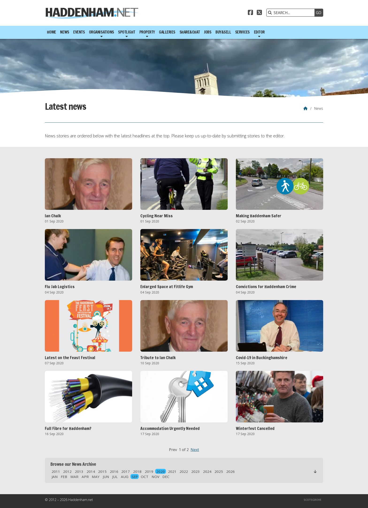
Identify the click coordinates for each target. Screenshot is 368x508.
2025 (219, 471)
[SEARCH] (291, 12)
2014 (91, 471)
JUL (115, 476)
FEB (64, 476)
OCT (144, 476)
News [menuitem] (64, 32)
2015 (102, 471)
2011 (56, 471)
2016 (114, 471)
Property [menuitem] (147, 32)
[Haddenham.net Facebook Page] (250, 13)
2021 (172, 471)
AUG (124, 476)
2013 (79, 471)
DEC (165, 476)
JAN (55, 476)
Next (195, 449)
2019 (149, 471)
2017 (125, 471)
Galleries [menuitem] (167, 32)
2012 (67, 471)
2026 (230, 471)
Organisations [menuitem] (101, 32)
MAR (74, 476)
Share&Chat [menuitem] (190, 32)
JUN (106, 476)
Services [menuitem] (242, 32)
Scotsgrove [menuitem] (312, 499)
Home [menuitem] (51, 32)
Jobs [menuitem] (207, 32)
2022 (184, 471)
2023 (195, 471)
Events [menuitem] (79, 32)
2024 (207, 471)
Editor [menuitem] (259, 32)
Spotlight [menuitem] (126, 32)
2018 (137, 471)
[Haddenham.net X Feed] (259, 13)
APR (85, 476)
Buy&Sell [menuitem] (223, 32)
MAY (96, 476)
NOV (155, 476)
